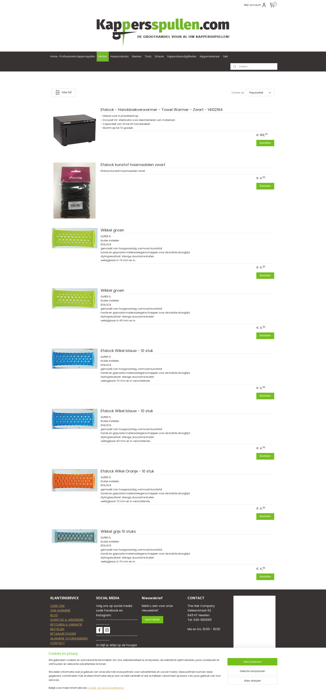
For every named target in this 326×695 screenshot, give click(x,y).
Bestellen (265, 143)
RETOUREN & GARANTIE (66, 624)
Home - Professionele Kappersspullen (72, 56)
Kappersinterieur (210, 56)
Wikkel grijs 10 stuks (118, 531)
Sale (225, 56)
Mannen (136, 56)
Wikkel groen (112, 230)
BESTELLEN (57, 629)
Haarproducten (119, 56)
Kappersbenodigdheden (181, 56)
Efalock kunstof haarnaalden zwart (133, 164)
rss (190, 687)
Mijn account (255, 4)
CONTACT (57, 643)
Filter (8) (63, 92)
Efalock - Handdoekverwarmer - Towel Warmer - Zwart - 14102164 (162, 109)
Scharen (159, 56)
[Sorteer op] (260, 93)
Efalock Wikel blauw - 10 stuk (127, 350)
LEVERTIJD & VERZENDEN (66, 620)
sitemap (182, 687)
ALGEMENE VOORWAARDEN (69, 638)
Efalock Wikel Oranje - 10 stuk (127, 471)
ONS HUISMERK (60, 610)
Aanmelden (152, 619)
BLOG (54, 615)
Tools (148, 56)
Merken (102, 56)
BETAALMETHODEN (63, 634)
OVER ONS (57, 606)
